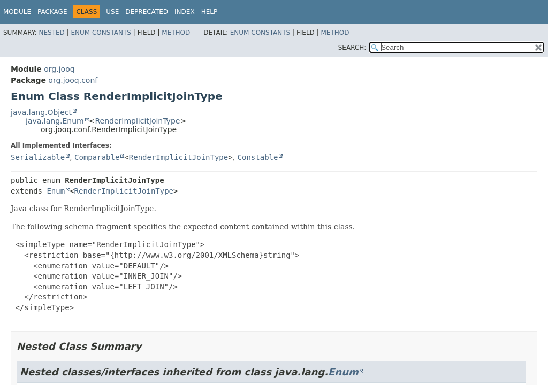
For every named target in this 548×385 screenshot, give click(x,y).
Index (184, 12)
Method (176, 32)
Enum (56, 191)
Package (52, 12)
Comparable (96, 157)
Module (17, 12)
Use (112, 12)
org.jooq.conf (72, 80)
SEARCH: (352, 47)
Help (209, 12)
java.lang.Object (41, 112)
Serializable (38, 157)
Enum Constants (101, 32)
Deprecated (146, 12)
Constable (258, 157)
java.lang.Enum (55, 121)
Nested (51, 32)
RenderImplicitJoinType (137, 121)
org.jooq (59, 69)
